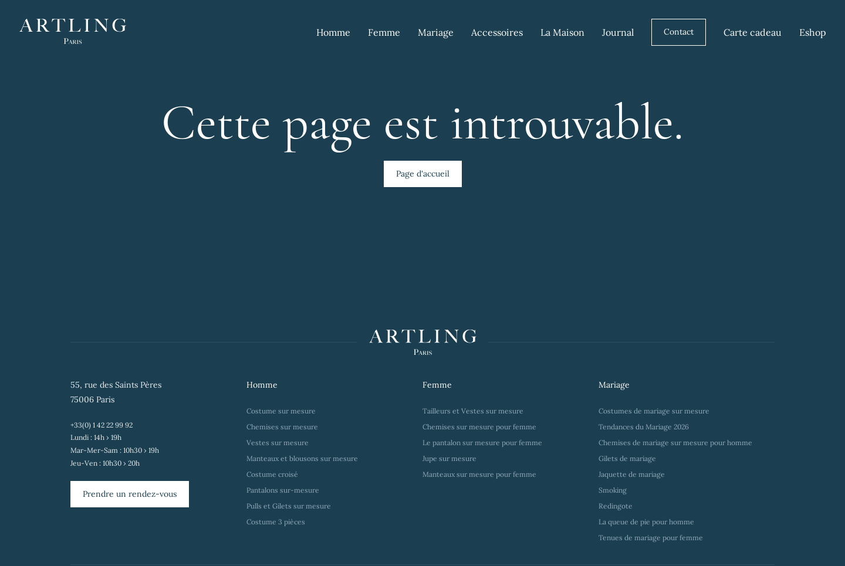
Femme (384, 32)
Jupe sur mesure (449, 458)
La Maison (562, 32)
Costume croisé (272, 474)
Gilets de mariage (627, 458)
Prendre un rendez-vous (130, 494)
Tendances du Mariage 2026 (644, 426)
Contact (679, 31)
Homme (333, 32)
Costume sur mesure (281, 410)
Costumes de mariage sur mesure (655, 410)
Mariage (436, 32)
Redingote (616, 505)
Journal (618, 32)
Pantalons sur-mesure (282, 490)
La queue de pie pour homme (646, 521)
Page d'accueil (422, 173)
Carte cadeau (753, 32)
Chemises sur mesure (282, 426)
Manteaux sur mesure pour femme (479, 474)
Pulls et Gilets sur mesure (288, 505)
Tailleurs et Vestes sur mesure (472, 410)
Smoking (613, 490)
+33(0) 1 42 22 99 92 (101, 425)
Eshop (812, 32)
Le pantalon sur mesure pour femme (482, 442)
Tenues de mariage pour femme (651, 537)
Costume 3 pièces (275, 521)
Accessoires (497, 32)
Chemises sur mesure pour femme (479, 426)
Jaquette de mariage (632, 474)
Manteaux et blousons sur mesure (302, 458)
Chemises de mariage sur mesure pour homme (675, 442)
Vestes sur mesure (277, 442)
